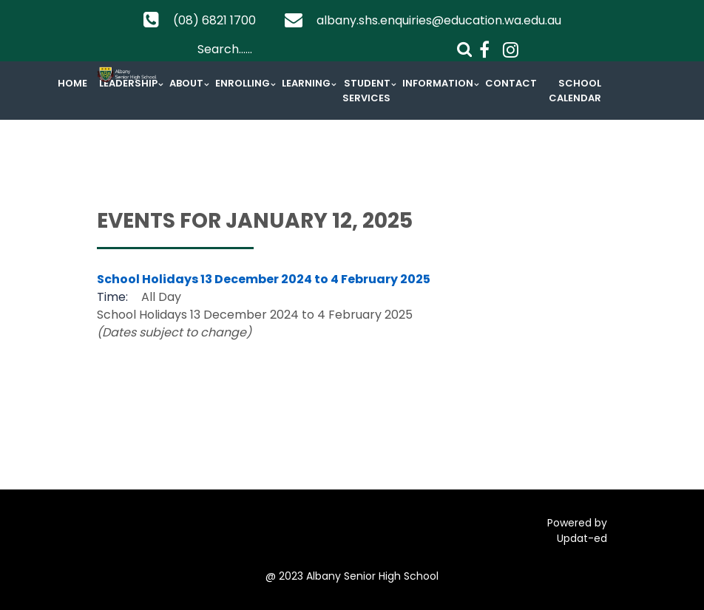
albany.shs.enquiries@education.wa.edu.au (439, 20)
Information (437, 83)
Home (72, 83)
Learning (306, 83)
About (186, 83)
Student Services (366, 90)
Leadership (128, 83)
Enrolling (242, 83)
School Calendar (575, 90)
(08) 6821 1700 (214, 20)
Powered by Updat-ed (577, 530)
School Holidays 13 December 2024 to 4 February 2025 (263, 279)
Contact (511, 83)
